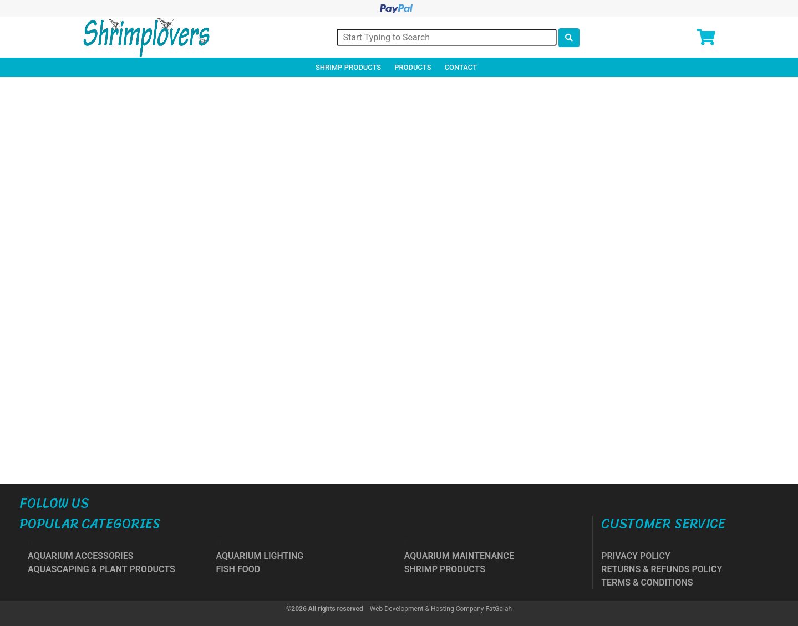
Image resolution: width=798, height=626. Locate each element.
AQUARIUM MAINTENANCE (459, 556)
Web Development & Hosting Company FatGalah (441, 609)
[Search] (447, 37)
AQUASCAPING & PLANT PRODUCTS (101, 569)
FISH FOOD (238, 569)
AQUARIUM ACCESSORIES (80, 556)
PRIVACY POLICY (635, 556)
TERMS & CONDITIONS (647, 582)
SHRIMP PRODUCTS (444, 569)
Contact (461, 67)
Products (412, 67)
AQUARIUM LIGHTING (259, 556)
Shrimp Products (348, 67)
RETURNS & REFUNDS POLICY (661, 569)
